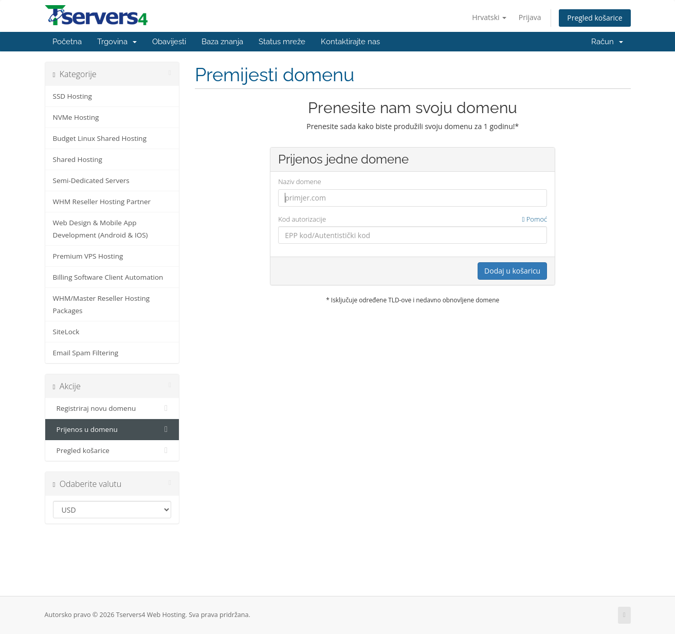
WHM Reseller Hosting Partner (102, 201)
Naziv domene (299, 181)
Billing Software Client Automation (108, 277)
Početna (67, 41)
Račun (607, 41)
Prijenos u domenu (112, 429)
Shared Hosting (77, 159)
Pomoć (535, 219)
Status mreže (282, 41)
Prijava (530, 17)
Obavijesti (169, 41)
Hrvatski (489, 17)
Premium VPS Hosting (88, 256)
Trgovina (117, 41)
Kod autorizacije (412, 219)
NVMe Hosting (76, 117)
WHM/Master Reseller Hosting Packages (101, 304)
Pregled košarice (594, 18)
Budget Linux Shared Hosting (100, 138)
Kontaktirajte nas (350, 41)
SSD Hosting (72, 96)
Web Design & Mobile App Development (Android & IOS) (100, 229)
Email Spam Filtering (86, 352)
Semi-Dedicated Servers (91, 180)
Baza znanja (222, 41)
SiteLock (66, 331)
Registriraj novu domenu (112, 408)
